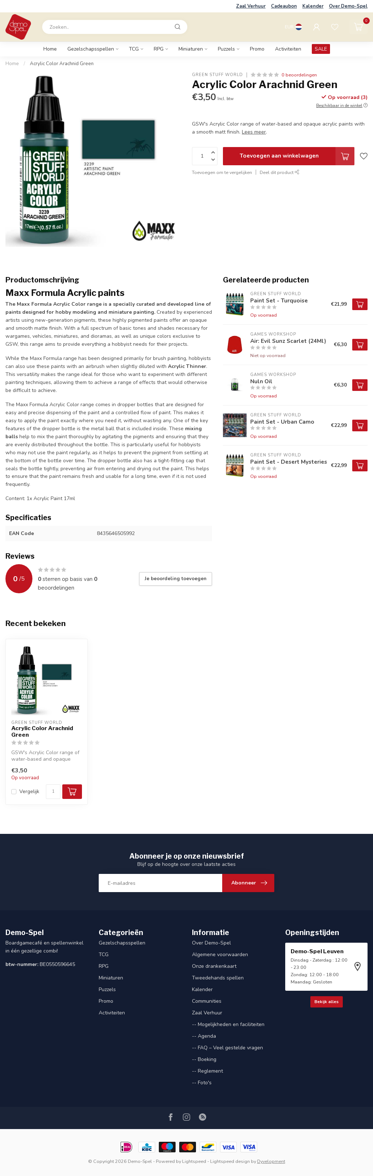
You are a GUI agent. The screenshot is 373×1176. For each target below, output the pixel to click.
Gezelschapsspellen (90, 48)
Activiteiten (288, 48)
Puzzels (226, 48)
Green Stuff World (217, 75)
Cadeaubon (284, 6)
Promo (257, 48)
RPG (159, 48)
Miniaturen (190, 48)
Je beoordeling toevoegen (176, 578)
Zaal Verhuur (251, 6)
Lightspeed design (230, 1161)
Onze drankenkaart (214, 966)
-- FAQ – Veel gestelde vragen (227, 1047)
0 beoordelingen (299, 75)
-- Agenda (204, 1036)
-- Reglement (207, 1071)
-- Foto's (202, 1082)
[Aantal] (53, 791)
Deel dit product (279, 172)
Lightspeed (194, 1161)
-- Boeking (204, 1059)
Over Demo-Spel (348, 6)
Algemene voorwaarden (220, 954)
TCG (134, 48)
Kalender (312, 6)
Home (50, 48)
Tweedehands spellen (218, 977)
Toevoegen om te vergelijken (222, 172)
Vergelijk (29, 791)
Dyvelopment (271, 1161)
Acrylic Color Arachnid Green (62, 63)
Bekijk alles (326, 1002)
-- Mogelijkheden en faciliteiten (228, 1024)
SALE (321, 48)
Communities (206, 1001)
